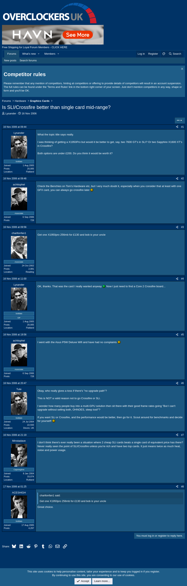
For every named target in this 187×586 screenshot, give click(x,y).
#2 (182, 178)
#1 (182, 126)
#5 (182, 334)
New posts (10, 60)
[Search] (175, 53)
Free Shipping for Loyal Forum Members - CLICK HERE (34, 47)
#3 (182, 227)
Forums (11, 53)
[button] (38, 53)
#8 (182, 486)
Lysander (10, 113)
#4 (182, 278)
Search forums (28, 60)
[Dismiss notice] (181, 69)
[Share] (177, 127)
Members (49, 53)
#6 (182, 383)
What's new (29, 53)
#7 (182, 435)
